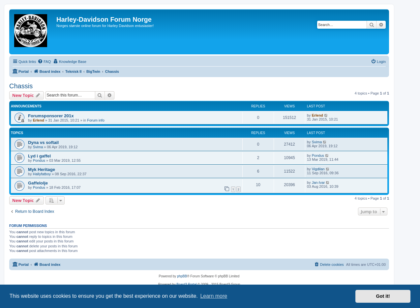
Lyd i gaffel (39, 156)
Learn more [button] (213, 296)
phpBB (182, 276)
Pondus (39, 160)
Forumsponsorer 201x (51, 115)
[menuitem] (44, 62)
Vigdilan (318, 169)
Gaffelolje (38, 183)
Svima (38, 147)
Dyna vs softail (43, 142)
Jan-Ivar (318, 182)
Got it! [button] (383, 296)
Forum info (96, 120)
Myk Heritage (41, 169)
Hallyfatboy (42, 174)
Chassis (21, 86)
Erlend (38, 120)
